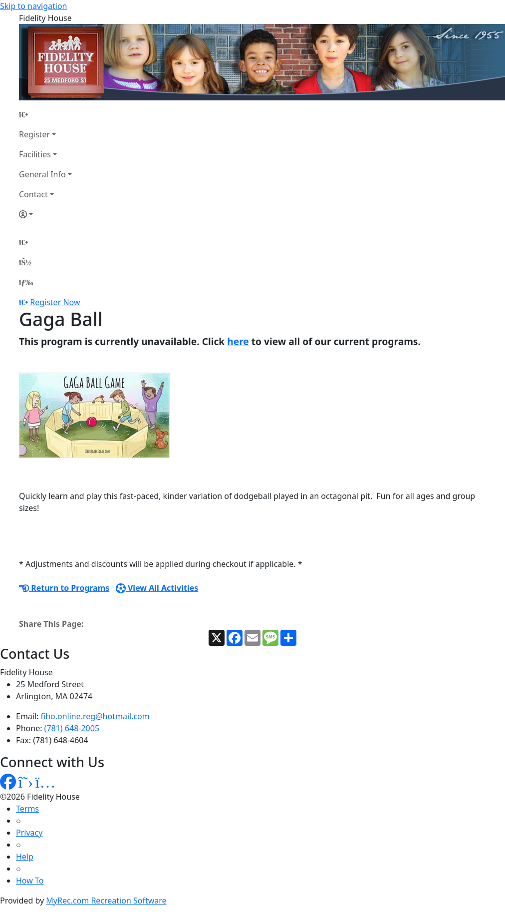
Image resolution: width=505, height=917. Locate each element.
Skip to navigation (33, 5)
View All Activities (157, 587)
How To (29, 880)
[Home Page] (45, 114)
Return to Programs (64, 587)
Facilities (35, 154)
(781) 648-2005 (71, 728)
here (238, 341)
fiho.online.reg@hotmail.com (95, 716)
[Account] (45, 214)
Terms (27, 808)
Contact (33, 194)
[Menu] (26, 282)
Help (24, 856)
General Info (42, 174)
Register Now (55, 302)
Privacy (29, 832)
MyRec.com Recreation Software (106, 900)
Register (34, 134)
